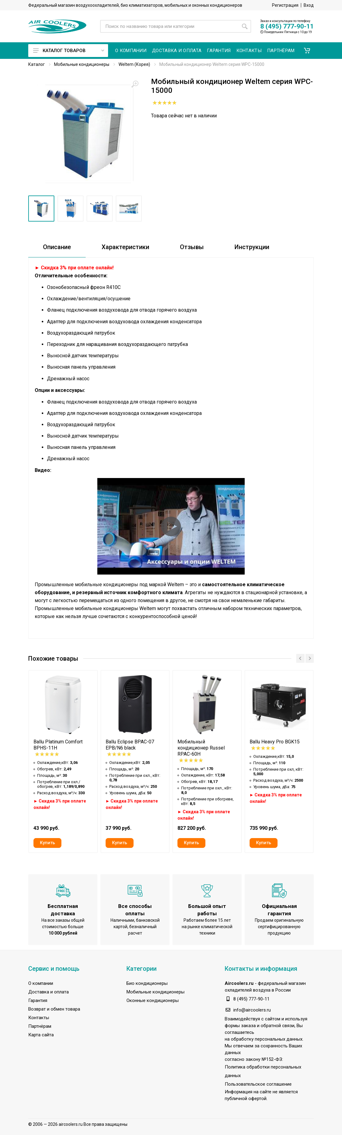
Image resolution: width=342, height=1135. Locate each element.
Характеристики (125, 247)
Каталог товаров (68, 50)
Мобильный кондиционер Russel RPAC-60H (201, 748)
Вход (309, 5)
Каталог (36, 64)
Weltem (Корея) (134, 64)
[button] (307, 50)
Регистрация (285, 5)
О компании (40, 983)
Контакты (38, 1017)
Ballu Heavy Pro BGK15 (275, 742)
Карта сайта (41, 1035)
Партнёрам (39, 1026)
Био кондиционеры (147, 983)
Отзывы (192, 247)
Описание (57, 247)
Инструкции (252, 247)
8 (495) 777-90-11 (287, 26)
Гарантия (37, 1000)
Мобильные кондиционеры (81, 64)
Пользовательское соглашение (258, 1084)
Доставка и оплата (48, 992)
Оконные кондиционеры (152, 1000)
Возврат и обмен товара (54, 1009)
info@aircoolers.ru (252, 1010)
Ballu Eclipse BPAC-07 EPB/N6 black (130, 745)
